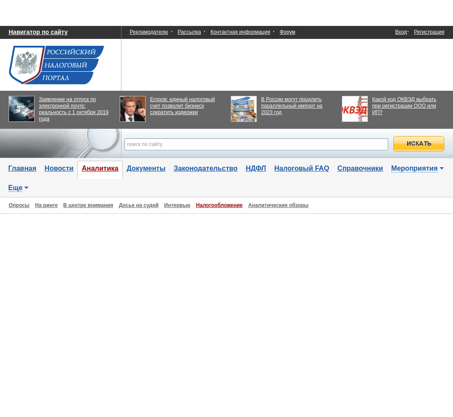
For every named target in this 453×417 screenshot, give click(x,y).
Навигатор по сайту (38, 32)
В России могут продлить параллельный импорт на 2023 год (291, 105)
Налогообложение (219, 205)
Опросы (19, 205)
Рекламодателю (149, 32)
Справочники (360, 168)
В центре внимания (88, 205)
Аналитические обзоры (278, 205)
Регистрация (429, 32)
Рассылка (189, 32)
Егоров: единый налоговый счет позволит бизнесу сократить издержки (182, 105)
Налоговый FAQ (301, 168)
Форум (287, 32)
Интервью (177, 205)
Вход (401, 32)
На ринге (46, 205)
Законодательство (206, 168)
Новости (59, 168)
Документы (146, 168)
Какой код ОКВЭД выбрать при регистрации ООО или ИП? (404, 105)
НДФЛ (256, 168)
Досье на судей (139, 205)
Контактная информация (240, 32)
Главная (22, 168)
